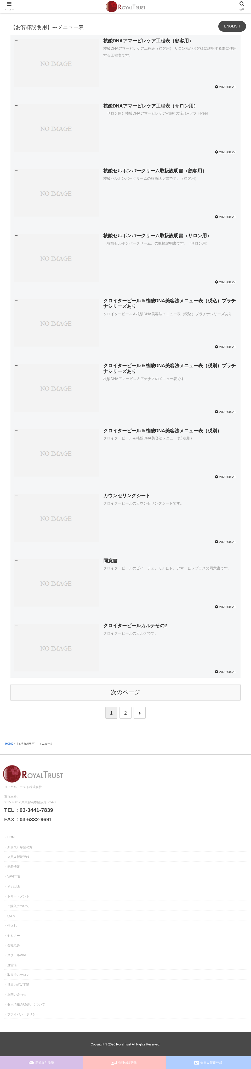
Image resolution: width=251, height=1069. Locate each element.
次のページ (125, 692)
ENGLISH (232, 26)
